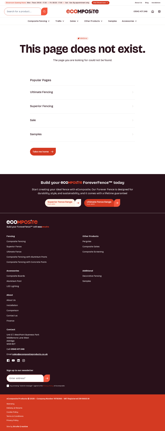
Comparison (13, 310)
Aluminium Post (14, 281)
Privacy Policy (48, 386)
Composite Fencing (37, 21)
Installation (156, 3)
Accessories (128, 21)
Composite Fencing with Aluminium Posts (27, 257)
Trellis (58, 21)
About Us (138, 3)
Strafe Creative (20, 426)
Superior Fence (14, 246)
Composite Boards (16, 276)
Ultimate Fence (14, 251)
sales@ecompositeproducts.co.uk (30, 354)
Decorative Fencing (92, 276)
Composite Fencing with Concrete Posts (27, 262)
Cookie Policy (12, 412)
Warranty (10, 404)
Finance (10, 321)
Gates (73, 21)
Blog (147, 3)
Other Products (92, 21)
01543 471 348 (140, 11)
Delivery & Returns (14, 408)
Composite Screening (93, 251)
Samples (112, 21)
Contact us (12, 315)
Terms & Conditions (15, 416)
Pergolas (86, 241)
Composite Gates (91, 246)
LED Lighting (13, 286)
